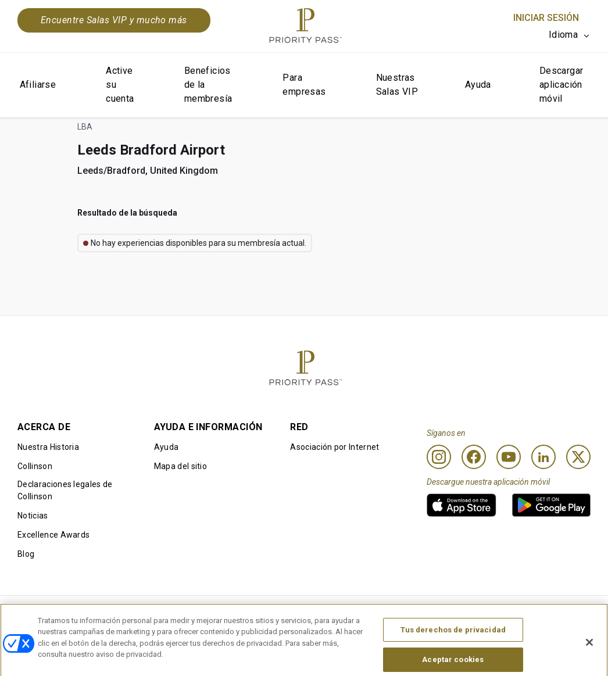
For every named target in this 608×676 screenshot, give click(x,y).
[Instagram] (439, 457)
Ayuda (478, 84)
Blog (25, 554)
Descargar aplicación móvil (561, 84)
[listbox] (570, 34)
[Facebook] (474, 457)
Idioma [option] (563, 34)
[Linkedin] (543, 457)
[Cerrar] (589, 656)
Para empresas (304, 84)
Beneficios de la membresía (208, 84)
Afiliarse (38, 84)
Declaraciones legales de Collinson (65, 490)
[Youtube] (508, 457)
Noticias (32, 515)
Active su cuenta (120, 84)
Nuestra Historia (48, 447)
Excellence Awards (53, 534)
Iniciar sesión (546, 17)
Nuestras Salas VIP (397, 84)
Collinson (34, 466)
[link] (461, 505)
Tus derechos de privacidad (453, 643)
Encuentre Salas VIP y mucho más (114, 20)
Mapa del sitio (180, 466)
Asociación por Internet (334, 447)
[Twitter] (578, 457)
